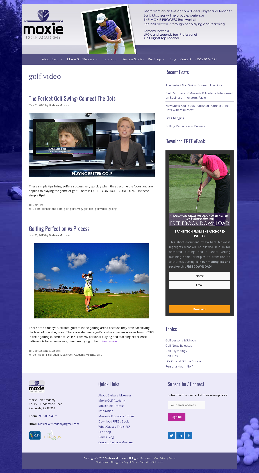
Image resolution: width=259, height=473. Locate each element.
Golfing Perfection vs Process (59, 228)
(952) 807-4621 (206, 59)
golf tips (89, 208)
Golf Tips (38, 204)
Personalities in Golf (179, 366)
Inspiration (110, 59)
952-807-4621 (48, 416)
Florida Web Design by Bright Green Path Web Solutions (129, 462)
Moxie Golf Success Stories (116, 416)
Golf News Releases (178, 346)
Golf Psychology (176, 351)
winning (90, 354)
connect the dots (52, 208)
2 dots (36, 208)
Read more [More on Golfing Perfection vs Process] (109, 341)
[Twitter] (171, 435)
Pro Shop (157, 59)
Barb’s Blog (106, 437)
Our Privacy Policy (165, 458)
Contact (185, 59)
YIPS (99, 354)
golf (66, 208)
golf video (101, 208)
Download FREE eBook (113, 421)
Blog (173, 59)
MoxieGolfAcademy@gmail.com (58, 424)
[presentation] (188, 296)
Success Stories (133, 59)
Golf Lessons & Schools (47, 350)
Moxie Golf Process (84, 59)
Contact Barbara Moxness (116, 442)
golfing (112, 208)
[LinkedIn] (180, 435)
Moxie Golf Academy (72, 354)
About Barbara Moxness (114, 395)
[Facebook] (188, 435)
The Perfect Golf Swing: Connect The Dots (72, 98)
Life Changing (174, 118)
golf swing (76, 208)
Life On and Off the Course (183, 361)
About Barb (53, 59)
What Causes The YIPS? (114, 427)
